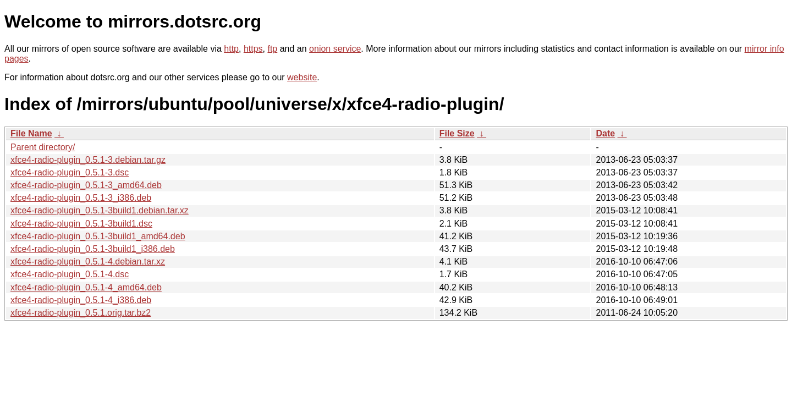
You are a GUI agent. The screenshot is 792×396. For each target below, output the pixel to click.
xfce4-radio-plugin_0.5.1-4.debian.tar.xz (87, 261)
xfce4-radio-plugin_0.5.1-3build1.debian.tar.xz (99, 210)
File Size (457, 133)
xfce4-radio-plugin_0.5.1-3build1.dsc (81, 223)
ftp (272, 48)
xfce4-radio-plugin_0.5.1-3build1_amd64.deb (97, 236)
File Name (31, 133)
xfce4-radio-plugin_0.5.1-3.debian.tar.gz (88, 159)
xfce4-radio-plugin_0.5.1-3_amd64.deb (86, 185)
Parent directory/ (42, 147)
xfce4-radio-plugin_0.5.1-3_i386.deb (80, 197)
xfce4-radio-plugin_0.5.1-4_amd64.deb (86, 287)
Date (605, 133)
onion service (335, 48)
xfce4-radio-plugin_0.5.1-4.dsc (69, 274)
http (231, 48)
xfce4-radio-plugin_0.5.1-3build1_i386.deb (92, 249)
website (302, 77)
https (253, 48)
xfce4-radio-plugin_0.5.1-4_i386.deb (80, 300)
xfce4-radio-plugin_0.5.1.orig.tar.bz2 (80, 312)
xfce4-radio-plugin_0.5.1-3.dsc (69, 172)
